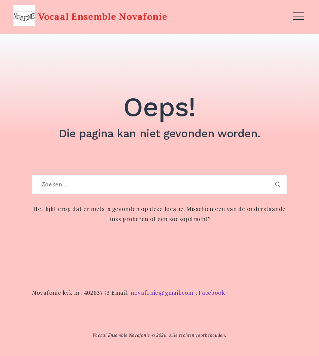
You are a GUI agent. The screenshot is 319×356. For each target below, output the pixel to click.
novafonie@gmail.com (162, 292)
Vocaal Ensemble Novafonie (103, 16)
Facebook (212, 292)
